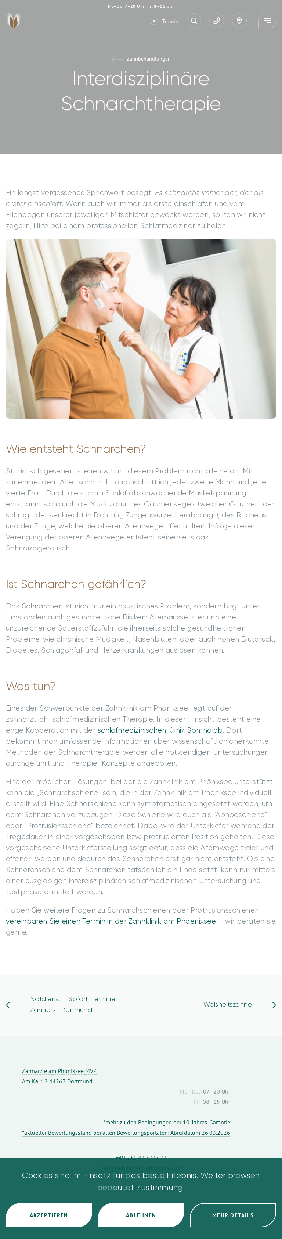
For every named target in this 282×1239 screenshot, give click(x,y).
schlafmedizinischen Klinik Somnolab (160, 730)
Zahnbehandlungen (149, 59)
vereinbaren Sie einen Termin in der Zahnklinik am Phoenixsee (111, 921)
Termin (170, 21)
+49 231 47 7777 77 (141, 1157)
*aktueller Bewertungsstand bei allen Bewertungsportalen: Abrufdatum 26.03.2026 (126, 1132)
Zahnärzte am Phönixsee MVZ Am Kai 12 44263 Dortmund (59, 1076)
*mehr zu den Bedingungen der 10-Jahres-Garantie (166, 1122)
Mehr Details (233, 1215)
